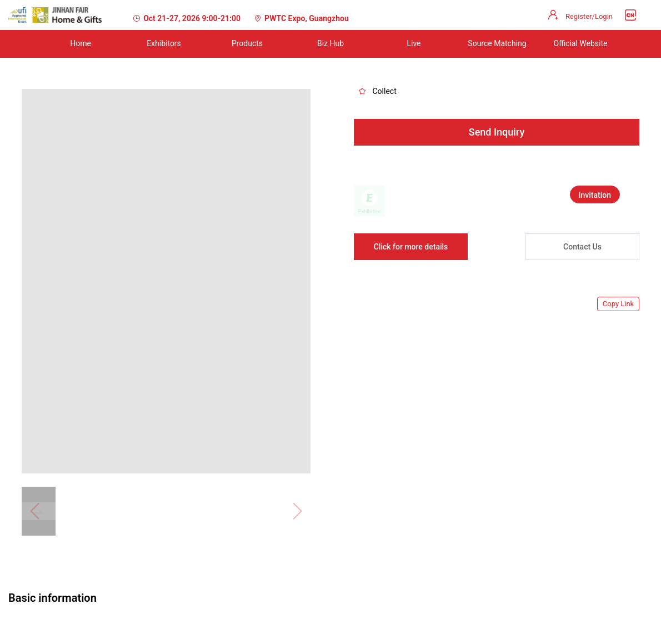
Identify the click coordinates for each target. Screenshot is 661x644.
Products (247, 43)
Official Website (581, 43)
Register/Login (589, 16)
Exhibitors (164, 43)
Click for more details (411, 247)
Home (80, 43)
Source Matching (497, 43)
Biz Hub (330, 43)
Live (413, 43)
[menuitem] (80, 44)
